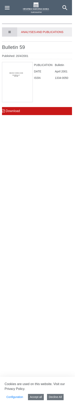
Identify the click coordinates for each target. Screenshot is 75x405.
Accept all (36, 397)
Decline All (55, 397)
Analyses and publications (42, 32)
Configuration (14, 397)
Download (11, 111)
